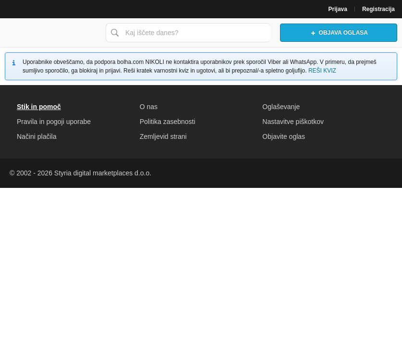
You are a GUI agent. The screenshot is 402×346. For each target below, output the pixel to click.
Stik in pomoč (39, 107)
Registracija (378, 9)
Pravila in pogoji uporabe (54, 121)
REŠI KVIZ (322, 70)
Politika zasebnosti (167, 121)
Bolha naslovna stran (50, 33)
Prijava (338, 9)
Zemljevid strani (163, 136)
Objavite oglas (283, 136)
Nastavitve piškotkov (293, 121)
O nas (149, 107)
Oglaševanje (281, 107)
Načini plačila (36, 136)
